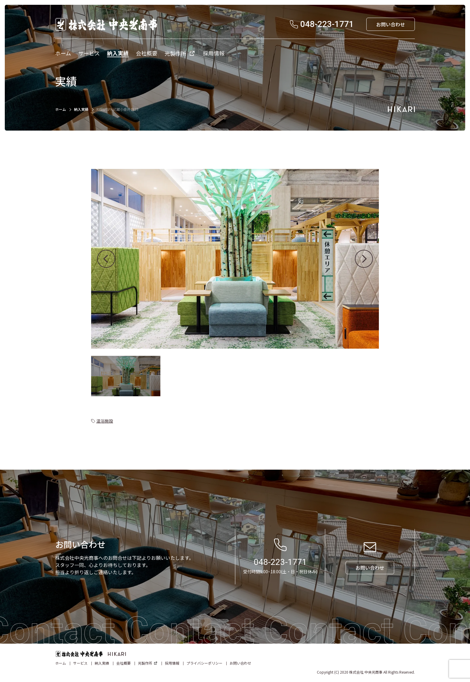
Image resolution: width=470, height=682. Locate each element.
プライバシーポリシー (204, 663)
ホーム (60, 109)
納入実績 (81, 109)
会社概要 (123, 663)
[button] (106, 259)
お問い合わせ (240, 663)
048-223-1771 (280, 562)
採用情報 (172, 663)
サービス (80, 663)
